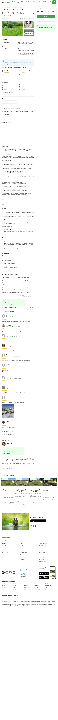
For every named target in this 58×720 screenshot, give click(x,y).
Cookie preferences (6, 554)
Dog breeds (39, 2)
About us (4, 545)
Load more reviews (7, 434)
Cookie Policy (49, 604)
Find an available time (46, 20)
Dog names (22, 2)
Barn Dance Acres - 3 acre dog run (48, 489)
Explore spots (23, 547)
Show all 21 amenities (8, 92)
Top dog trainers (33, 2)
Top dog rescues (27, 2)
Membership (23, 550)
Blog (18, 2)
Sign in (50, 2)
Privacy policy (5, 552)
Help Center (4, 557)
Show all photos (29, 33)
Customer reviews (24, 554)
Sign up (54, 2)
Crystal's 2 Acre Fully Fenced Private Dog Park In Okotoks (34, 490)
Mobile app (22, 559)
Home (21, 545)
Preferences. (24, 605)
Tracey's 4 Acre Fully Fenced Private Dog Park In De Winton (20, 490)
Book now (46, 16)
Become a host (45, 2)
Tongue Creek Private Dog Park (6, 489)
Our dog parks (13, 2)
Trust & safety (5, 547)
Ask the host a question (8, 468)
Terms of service (5, 550)
